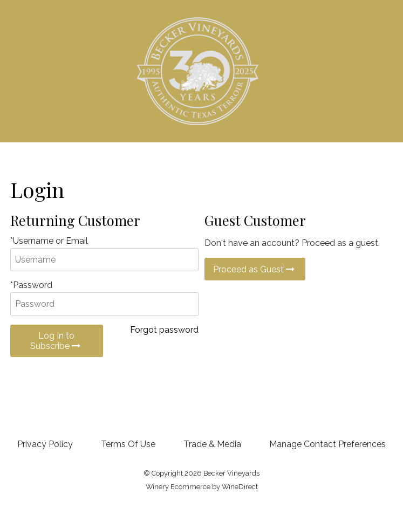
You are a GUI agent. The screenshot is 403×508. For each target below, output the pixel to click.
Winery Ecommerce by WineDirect (202, 487)
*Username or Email (49, 241)
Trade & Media (212, 444)
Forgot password (164, 330)
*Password (31, 285)
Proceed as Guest (255, 269)
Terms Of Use (128, 444)
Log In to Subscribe (56, 341)
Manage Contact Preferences (327, 444)
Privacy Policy (45, 444)
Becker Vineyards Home (201, 71)
